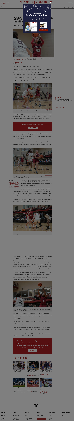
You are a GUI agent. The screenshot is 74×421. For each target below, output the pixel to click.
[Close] (51, 3)
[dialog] (37, 210)
